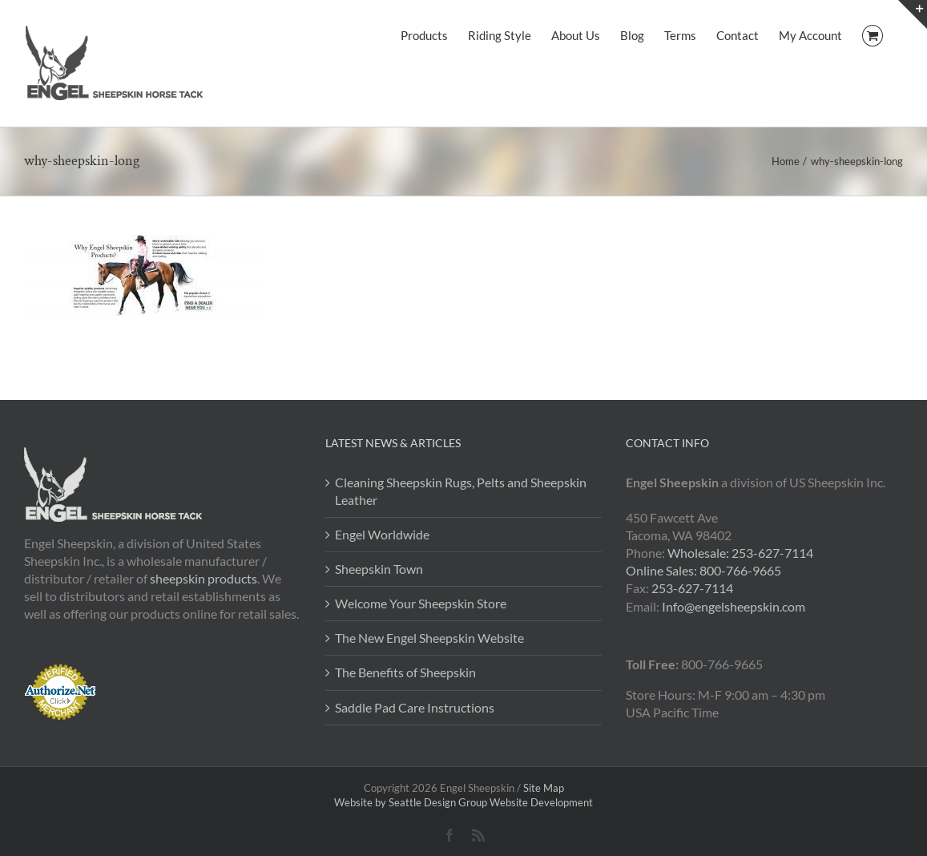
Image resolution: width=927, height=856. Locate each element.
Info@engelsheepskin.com (733, 606)
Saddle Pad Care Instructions (414, 707)
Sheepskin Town (379, 568)
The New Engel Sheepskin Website (429, 637)
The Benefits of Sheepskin (405, 672)
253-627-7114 (692, 588)
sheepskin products (203, 578)
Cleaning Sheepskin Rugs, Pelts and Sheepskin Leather (460, 490)
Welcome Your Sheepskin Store (420, 603)
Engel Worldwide (382, 534)
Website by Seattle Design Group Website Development (463, 802)
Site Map (543, 787)
